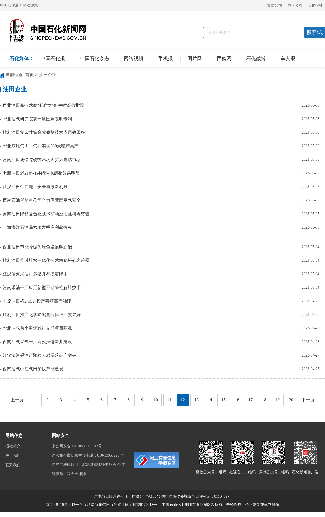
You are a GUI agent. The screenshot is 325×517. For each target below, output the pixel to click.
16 (237, 399)
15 (223, 399)
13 (196, 399)
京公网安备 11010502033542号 (77, 446)
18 (264, 399)
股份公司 (295, 5)
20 (291, 399)
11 (169, 399)
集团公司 (274, 5)
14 (210, 399)
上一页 (17, 399)
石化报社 (315, 5)
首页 (29, 74)
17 (250, 399)
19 (277, 399)
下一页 (307, 399)
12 (183, 399)
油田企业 (47, 74)
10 (156, 399)
